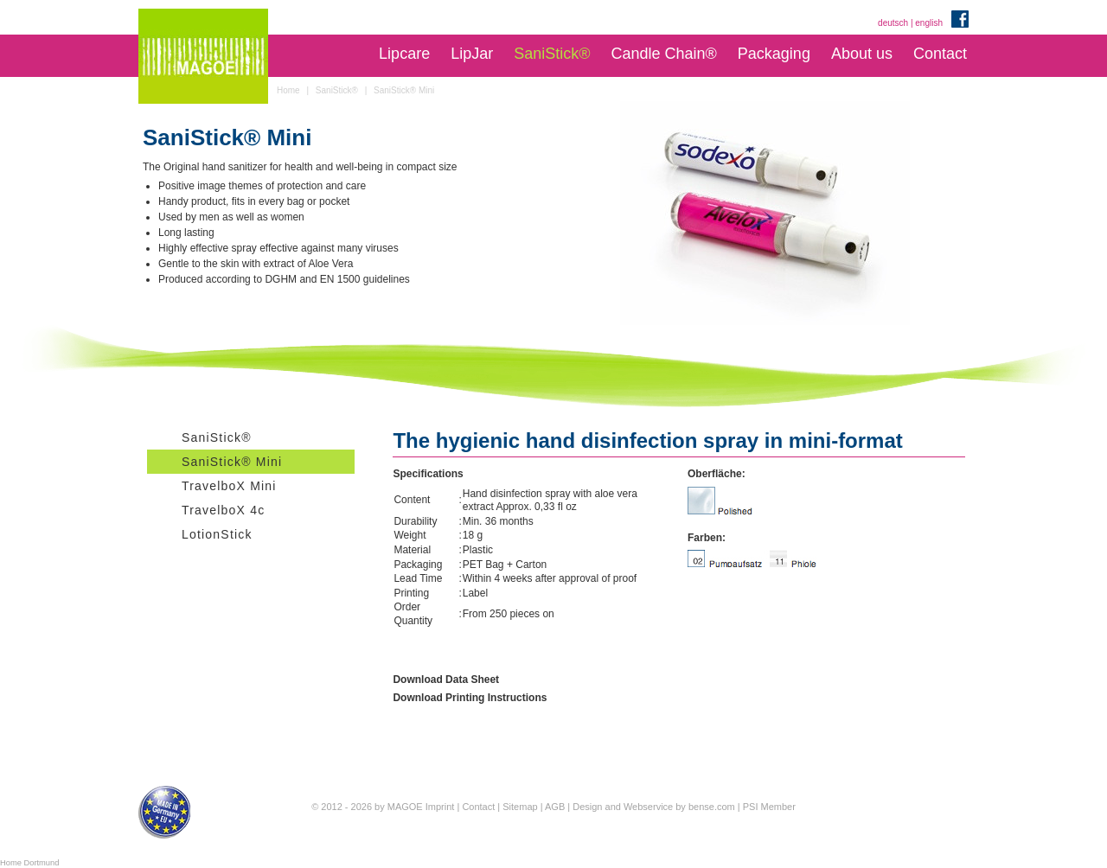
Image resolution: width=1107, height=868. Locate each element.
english (929, 23)
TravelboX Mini (229, 486)
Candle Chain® (663, 53)
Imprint (440, 806)
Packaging (774, 53)
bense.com (711, 806)
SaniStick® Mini (232, 462)
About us (862, 53)
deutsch (893, 23)
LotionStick (217, 534)
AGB (555, 806)
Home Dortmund (29, 862)
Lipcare (404, 53)
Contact (940, 53)
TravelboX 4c (223, 510)
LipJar (472, 53)
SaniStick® (552, 53)
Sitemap (519, 806)
